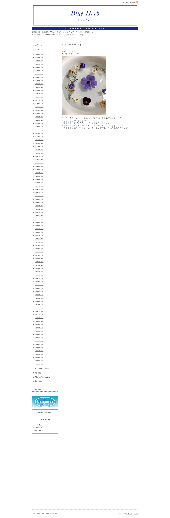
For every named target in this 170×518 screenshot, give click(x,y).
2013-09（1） (39, 357)
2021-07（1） (39, 140)
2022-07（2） (39, 110)
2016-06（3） (39, 288)
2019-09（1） (39, 196)
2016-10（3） (39, 278)
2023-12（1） (39, 84)
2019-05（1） (39, 202)
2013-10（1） (39, 354)
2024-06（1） (39, 64)
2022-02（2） (39, 126)
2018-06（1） (39, 225)
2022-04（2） (39, 120)
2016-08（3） (39, 281)
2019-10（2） (39, 192)
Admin (136, 514)
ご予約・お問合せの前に (41, 377)
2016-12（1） (39, 271)
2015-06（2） (39, 321)
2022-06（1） (39, 113)
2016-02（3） (39, 301)
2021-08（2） (39, 136)
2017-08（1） (39, 248)
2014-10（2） (39, 337)
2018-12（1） (39, 212)
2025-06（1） (39, 54)
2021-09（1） (39, 133)
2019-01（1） (39, 209)
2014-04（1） (39, 347)
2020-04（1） (39, 179)
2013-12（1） (39, 351)
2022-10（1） (39, 100)
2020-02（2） (39, 186)
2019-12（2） (39, 189)
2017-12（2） (39, 235)
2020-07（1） (39, 173)
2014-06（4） (39, 344)
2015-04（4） (39, 327)
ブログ (35, 385)
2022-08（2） (39, 107)
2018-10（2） (39, 219)
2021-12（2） (39, 130)
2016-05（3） (39, 291)
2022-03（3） (39, 123)
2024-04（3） (39, 70)
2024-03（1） (39, 74)
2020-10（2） (39, 163)
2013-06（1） (39, 364)
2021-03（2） (39, 146)
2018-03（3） (39, 232)
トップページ (37, 45)
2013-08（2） (39, 360)
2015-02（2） (39, 334)
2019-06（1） (39, 199)
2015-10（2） (39, 314)
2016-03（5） (39, 298)
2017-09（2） (39, 245)
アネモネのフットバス (70, 54)
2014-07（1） (39, 341)
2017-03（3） (39, 262)
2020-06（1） (39, 176)
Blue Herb (40, 513)
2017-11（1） (39, 238)
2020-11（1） (39, 159)
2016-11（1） (39, 275)
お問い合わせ (37, 381)
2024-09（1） (39, 60)
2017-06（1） (39, 252)
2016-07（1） (39, 285)
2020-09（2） (39, 166)
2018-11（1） (39, 215)
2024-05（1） (39, 67)
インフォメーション (40, 49)
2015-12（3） (39, 308)
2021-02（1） (39, 149)
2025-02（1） (39, 57)
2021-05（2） (39, 143)
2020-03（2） (39, 182)
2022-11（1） (39, 97)
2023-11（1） (39, 87)
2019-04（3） (39, 205)
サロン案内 (37, 373)
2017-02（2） (39, 265)
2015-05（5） (39, 324)
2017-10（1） (39, 242)
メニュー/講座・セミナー (41, 369)
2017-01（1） (39, 268)
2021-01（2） (39, 153)
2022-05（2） (39, 116)
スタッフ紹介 (37, 389)
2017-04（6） (39, 258)
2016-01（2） (39, 304)
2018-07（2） (39, 222)
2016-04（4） (39, 294)
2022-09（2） (39, 103)
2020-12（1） (39, 156)
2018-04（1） (39, 229)
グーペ (130, 514)
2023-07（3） (39, 90)
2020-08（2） (39, 169)
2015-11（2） (39, 311)
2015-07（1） (39, 318)
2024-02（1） (39, 77)
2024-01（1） (39, 80)
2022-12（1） (39, 93)
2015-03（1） (39, 331)
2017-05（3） (39, 255)
